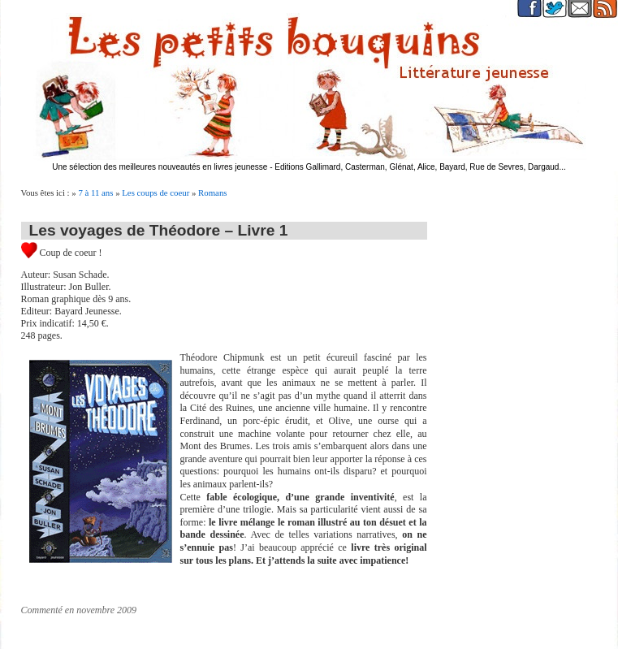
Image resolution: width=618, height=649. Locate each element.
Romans (212, 192)
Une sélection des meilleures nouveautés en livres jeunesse (159, 166)
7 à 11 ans (95, 192)
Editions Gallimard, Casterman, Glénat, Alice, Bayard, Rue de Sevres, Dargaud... (420, 166)
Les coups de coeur (155, 192)
